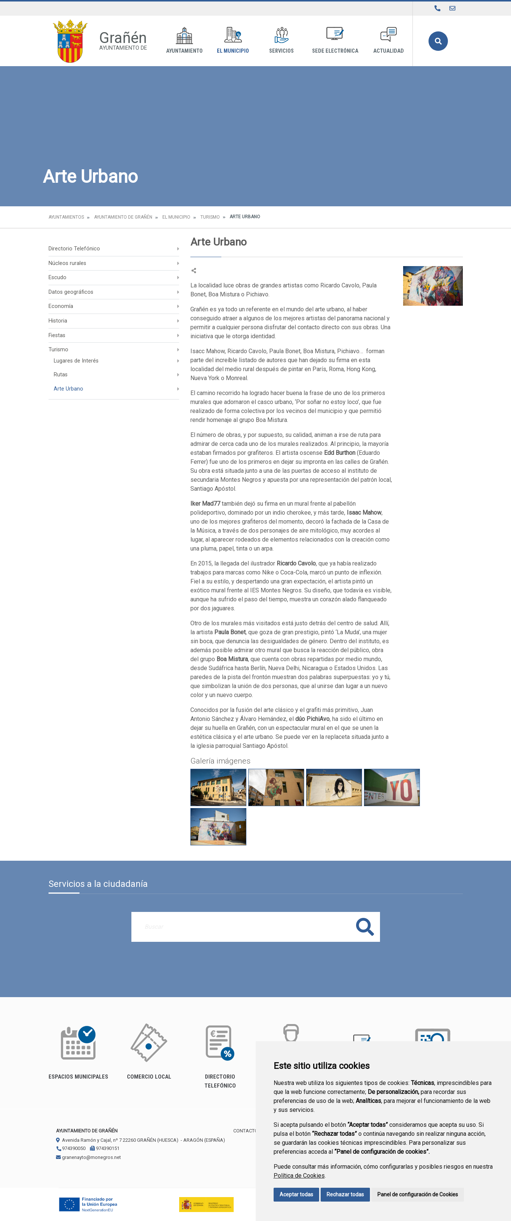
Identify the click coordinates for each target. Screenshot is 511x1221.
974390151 (104, 1148)
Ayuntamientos (66, 217)
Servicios (281, 40)
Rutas (61, 374)
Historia (58, 321)
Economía (61, 306)
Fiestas (57, 335)
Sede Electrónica (335, 40)
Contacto (245, 1131)
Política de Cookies (299, 1175)
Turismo (210, 217)
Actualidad (388, 40)
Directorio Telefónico (74, 249)
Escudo (57, 277)
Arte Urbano (68, 389)
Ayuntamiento (184, 40)
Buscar (438, 41)
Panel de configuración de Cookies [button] (417, 1194)
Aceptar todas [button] (296, 1194)
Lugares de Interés (76, 361)
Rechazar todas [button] (345, 1194)
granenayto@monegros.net (88, 1157)
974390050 (70, 1148)
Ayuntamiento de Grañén (123, 217)
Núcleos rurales (67, 263)
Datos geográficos (71, 292)
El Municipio (233, 40)
